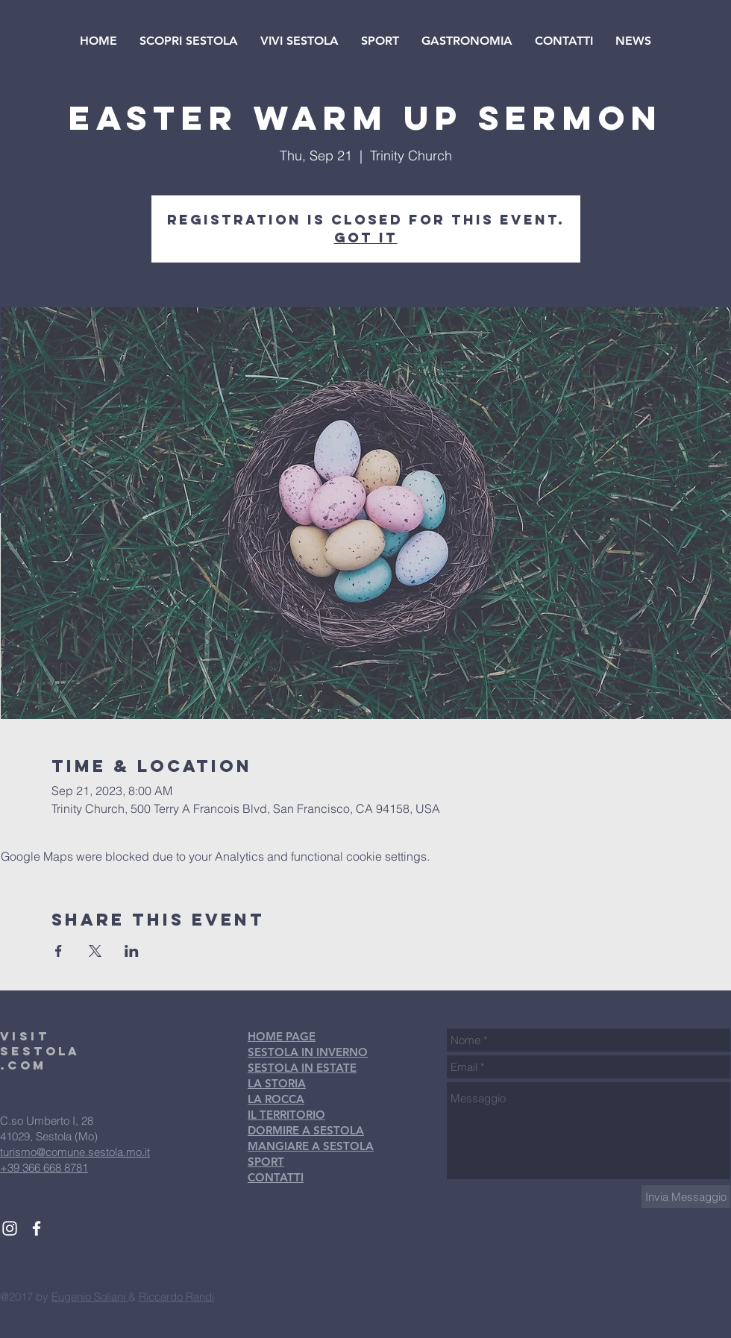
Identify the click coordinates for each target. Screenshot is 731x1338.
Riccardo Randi (176, 1297)
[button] (188, 41)
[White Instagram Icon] (9, 1228)
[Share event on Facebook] (58, 951)
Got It (366, 237)
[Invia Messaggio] (685, 1196)
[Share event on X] (95, 951)
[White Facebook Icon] (36, 1228)
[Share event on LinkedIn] (132, 951)
